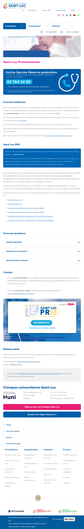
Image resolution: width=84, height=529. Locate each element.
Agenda (9, 437)
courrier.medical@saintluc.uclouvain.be (20, 294)
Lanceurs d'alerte (50, 469)
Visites (73, 10)
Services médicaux (72, 32)
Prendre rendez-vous (13, 455)
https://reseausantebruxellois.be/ (29, 362)
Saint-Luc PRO (46, 10)
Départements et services (50, 456)
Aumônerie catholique (67, 470)
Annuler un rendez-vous (12, 462)
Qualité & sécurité (70, 455)
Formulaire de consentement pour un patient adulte (25, 208)
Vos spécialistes (51, 32)
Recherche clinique (13, 443)
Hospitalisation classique (29, 456)
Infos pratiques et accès (69, 462)
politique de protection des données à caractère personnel (40, 374)
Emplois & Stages (61, 10)
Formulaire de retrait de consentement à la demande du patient (30, 216)
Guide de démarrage (15, 204)
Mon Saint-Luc (32, 10)
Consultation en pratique (11, 484)
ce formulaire (22, 120)
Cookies (66, 477)
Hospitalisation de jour (31, 465)
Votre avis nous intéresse (49, 481)
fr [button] (80, 10)
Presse (8, 425)
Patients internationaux (29, 479)
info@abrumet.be (16, 364)
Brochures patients (12, 477)
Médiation (47, 474)
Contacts (66, 483)
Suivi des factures (12, 431)
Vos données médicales (10, 470)
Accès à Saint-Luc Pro (15, 200)
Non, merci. (69, 520)
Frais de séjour (29, 472)
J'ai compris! (57, 520)
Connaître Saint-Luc (51, 463)
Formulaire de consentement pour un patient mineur (25, 212)
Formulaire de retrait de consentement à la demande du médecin (30, 220)
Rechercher (24, 10)
